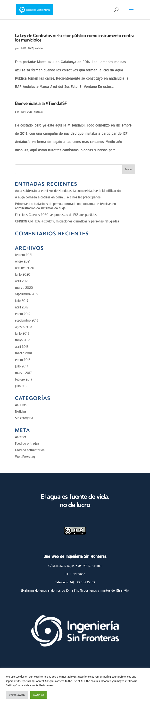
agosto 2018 (23, 327)
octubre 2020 (24, 268)
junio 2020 (22, 274)
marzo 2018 (23, 353)
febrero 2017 (23, 379)
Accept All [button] (38, 694)
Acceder (20, 437)
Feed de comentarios (29, 450)
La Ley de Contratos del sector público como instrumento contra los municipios (74, 38)
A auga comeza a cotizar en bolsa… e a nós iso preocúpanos (57, 197)
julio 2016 (21, 386)
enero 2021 (22, 261)
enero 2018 (22, 360)
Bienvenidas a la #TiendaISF (41, 103)
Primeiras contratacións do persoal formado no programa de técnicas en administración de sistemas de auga (65, 206)
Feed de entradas (27, 444)
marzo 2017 (23, 373)
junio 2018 (22, 334)
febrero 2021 (23, 255)
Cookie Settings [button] (17, 694)
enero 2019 (22, 314)
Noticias (39, 48)
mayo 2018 (22, 340)
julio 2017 (21, 366)
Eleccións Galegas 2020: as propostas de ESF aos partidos (56, 215)
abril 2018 (21, 347)
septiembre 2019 (26, 294)
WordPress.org (25, 457)
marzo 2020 (24, 288)
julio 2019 (21, 301)
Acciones (21, 405)
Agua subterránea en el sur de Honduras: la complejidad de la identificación (68, 191)
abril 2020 (22, 281)
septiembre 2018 (26, 320)
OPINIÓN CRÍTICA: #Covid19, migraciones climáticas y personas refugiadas (67, 221)
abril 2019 (21, 307)
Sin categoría (24, 418)
